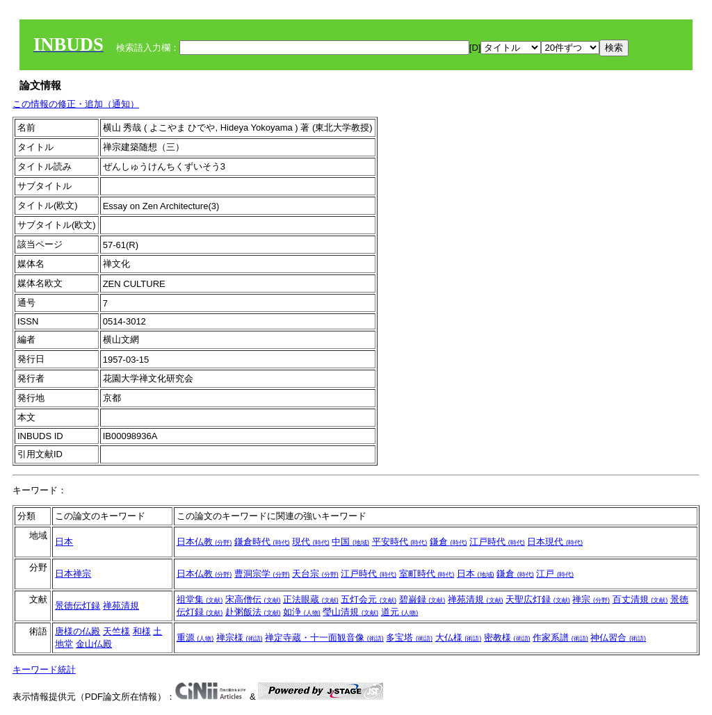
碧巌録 (422, 599)
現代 (311, 541)
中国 (350, 541)
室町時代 (427, 573)
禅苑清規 (121, 605)
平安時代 (400, 541)
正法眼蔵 (311, 599)
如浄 (302, 612)
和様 (142, 631)
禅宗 (591, 599)
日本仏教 (204, 541)
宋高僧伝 (253, 599)
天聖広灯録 (537, 599)
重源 (195, 637)
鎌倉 (448, 541)
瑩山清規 (350, 612)
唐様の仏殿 (77, 631)
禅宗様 (239, 637)
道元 (400, 612)
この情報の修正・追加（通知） (76, 104)
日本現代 (555, 541)
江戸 (555, 573)
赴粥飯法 (253, 612)
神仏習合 (618, 637)
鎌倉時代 (262, 541)
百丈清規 (640, 599)
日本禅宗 (73, 573)
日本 (64, 541)
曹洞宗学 (262, 573)
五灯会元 (368, 599)
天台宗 (315, 573)
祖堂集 (200, 599)
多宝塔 (409, 637)
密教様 (507, 637)
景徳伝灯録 (77, 605)
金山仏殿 (94, 644)
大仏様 (458, 637)
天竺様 (116, 631)
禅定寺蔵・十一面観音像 (324, 637)
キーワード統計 (44, 669)
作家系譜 (560, 637)
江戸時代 (497, 541)
